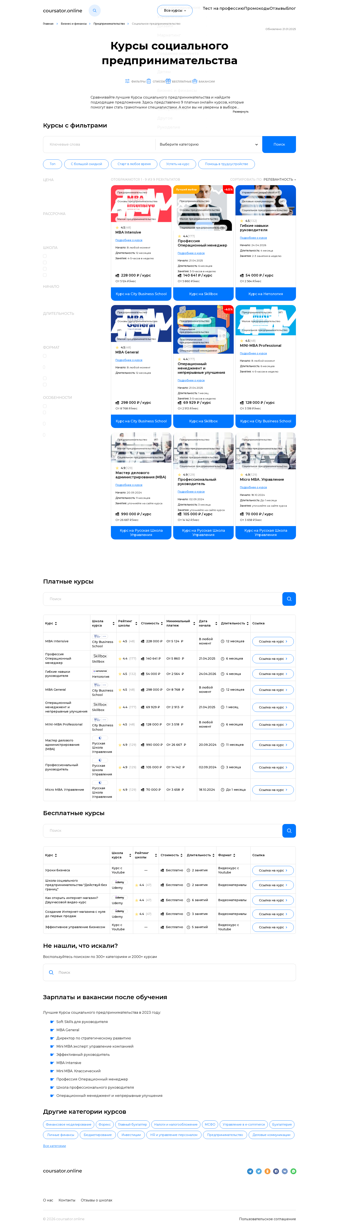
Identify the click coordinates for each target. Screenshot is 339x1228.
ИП (121, 210)
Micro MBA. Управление (262, 480)
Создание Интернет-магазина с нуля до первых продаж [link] (75, 921)
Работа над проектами (70, 379)
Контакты (68, 1199)
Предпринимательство (109, 23)
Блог (291, 10)
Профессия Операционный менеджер (203, 243)
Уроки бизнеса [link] (57, 877)
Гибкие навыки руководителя (254, 228)
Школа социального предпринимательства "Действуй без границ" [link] (76, 892)
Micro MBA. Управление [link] (64, 793)
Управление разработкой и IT (261, 192)
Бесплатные (189, 81)
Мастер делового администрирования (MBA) (143, 475)
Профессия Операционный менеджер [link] (58, 662)
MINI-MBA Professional (260, 346)
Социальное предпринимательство (203, 227)
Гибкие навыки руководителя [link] (57, 677)
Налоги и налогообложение (229, 1132)
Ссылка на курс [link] (273, 645)
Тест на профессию (206, 10)
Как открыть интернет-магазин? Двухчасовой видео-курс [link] (71, 907)
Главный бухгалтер (170, 1132)
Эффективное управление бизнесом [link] (75, 934)
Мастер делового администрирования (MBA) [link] (62, 748)
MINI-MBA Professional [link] (63, 728)
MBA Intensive (130, 233)
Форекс (128, 1132)
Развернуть (240, 111)
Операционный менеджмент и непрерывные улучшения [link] (66, 711)
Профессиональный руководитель (198, 482)
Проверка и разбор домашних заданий (77, 415)
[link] (143, 294)
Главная (48, 23)
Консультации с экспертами (75, 406)
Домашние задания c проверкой (69, 358)
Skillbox (56, 263)
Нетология (59, 269)
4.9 (129, 468)
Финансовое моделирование (76, 1132)
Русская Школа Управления (75, 275)
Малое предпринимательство (139, 219)
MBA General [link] (55, 693)
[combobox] (174, 979)
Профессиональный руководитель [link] (61, 771)
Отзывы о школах (98, 1199)
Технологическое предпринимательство (195, 341)
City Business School (67, 256)
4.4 (190, 236)
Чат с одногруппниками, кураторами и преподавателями (78, 437)
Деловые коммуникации (257, 201)
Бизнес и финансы (74, 23)
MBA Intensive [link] (57, 645)
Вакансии (233, 81)
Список (147, 81)
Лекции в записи (66, 385)
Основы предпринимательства (140, 201)
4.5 (128, 228)
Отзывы (271, 10)
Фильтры (109, 81)
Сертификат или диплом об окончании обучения (74, 426)
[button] (95, 11)
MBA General (129, 352)
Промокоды (244, 10)
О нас (48, 1199)
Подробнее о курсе (131, 240)
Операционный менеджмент (199, 350)
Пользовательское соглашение (267, 1218)
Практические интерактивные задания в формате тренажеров (77, 369)
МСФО (278, 1132)
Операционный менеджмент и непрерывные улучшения (202, 368)
